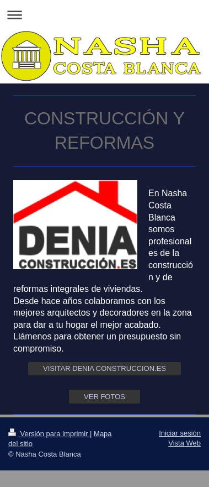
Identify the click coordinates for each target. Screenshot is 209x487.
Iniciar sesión (180, 433)
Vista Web (184, 443)
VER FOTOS (104, 396)
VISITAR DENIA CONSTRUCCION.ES (104, 368)
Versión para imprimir (49, 434)
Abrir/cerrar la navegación (104, 15)
